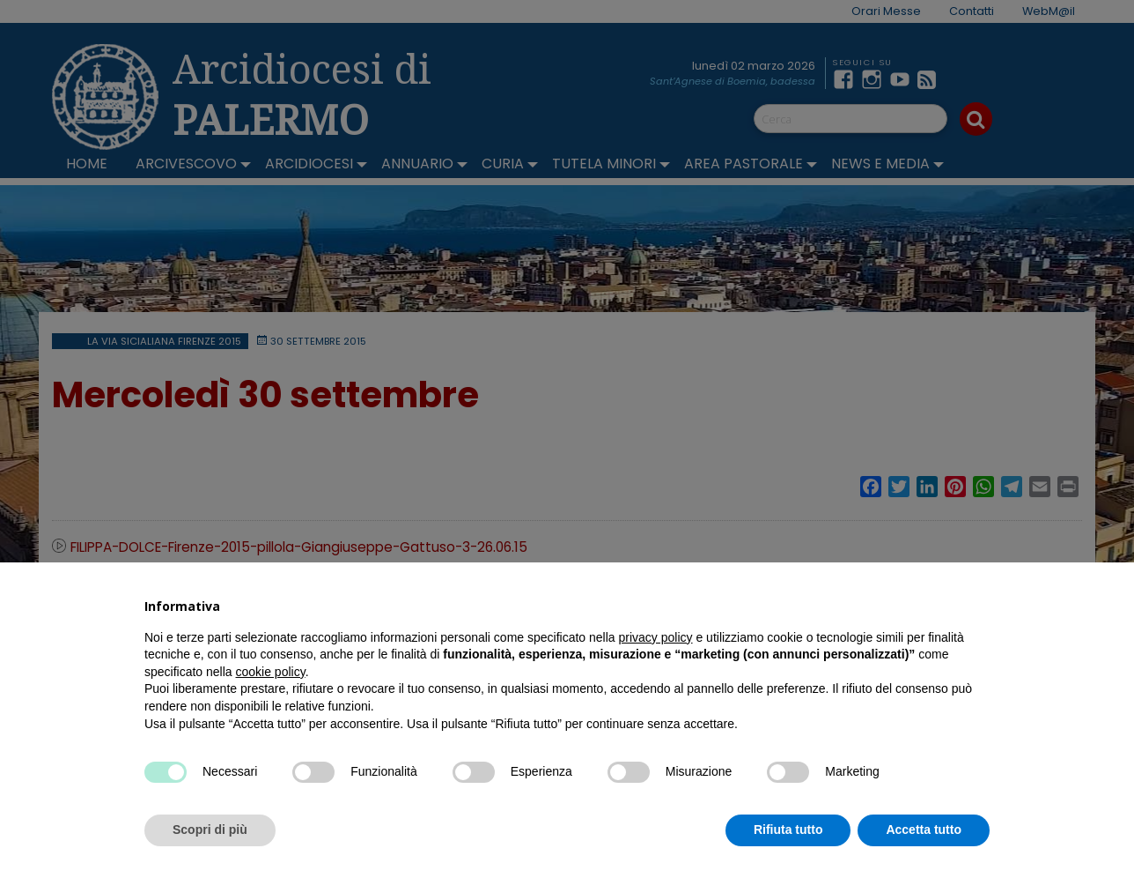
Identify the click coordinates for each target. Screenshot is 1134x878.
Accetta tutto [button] (923, 829)
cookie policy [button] (271, 672)
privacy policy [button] (656, 637)
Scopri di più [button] (210, 829)
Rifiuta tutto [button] (788, 829)
